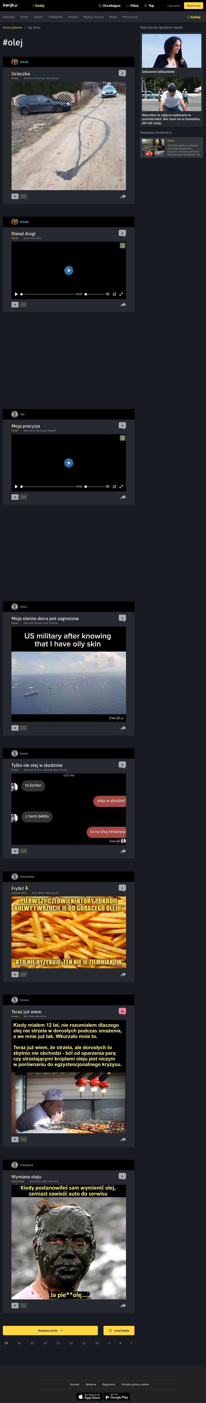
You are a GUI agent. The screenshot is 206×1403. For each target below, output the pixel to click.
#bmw (33, 430)
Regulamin (108, 1384)
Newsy (113, 16)
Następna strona (50, 1330)
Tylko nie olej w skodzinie (37, 765)
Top (151, 6)
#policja (41, 78)
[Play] (16, 294)
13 (58, 1343)
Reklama (91, 1384)
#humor (38, 770)
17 (6, 1343)
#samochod (30, 78)
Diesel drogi (23, 233)
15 (32, 1343)
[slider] (47, 294)
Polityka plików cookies (135, 1384)
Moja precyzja (25, 426)
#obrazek (28, 623)
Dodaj (39, 6)
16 (19, 1343)
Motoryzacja (130, 16)
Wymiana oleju (26, 1176)
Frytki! (19, 888)
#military (54, 623)
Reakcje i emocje (93, 16)
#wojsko (38, 623)
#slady (55, 78)
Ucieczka (20, 73)
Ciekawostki (55, 16)
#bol (26, 1016)
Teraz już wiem (26, 1011)
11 (84, 1343)
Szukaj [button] (195, 17)
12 (71, 1343)
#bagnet (52, 430)
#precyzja (41, 430)
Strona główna (12, 27)
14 (45, 1343)
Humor (24, 16)
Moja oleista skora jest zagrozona (45, 618)
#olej (48, 78)
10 (97, 1343)
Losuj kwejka (119, 1330)
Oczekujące (112, 6)
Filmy (135, 6)
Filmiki (14, 238)
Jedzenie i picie (18, 893)
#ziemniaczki (51, 893)
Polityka (73, 16)
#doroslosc (41, 1016)
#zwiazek (47, 770)
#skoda (63, 770)
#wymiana (53, 1181)
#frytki (41, 893)
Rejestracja (193, 5)
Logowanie (173, 5)
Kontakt (74, 1384)
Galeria (38, 16)
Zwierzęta (9, 16)
